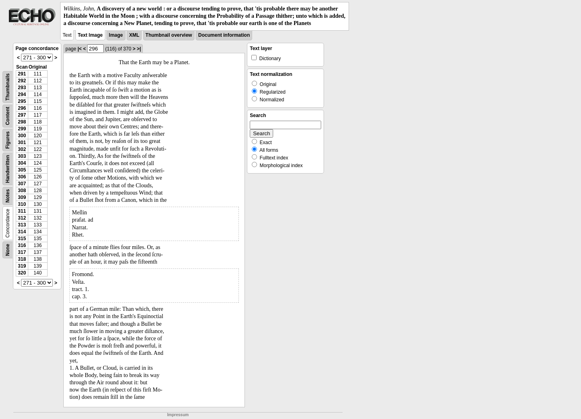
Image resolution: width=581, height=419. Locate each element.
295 (22, 101)
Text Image (90, 35)
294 (22, 94)
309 (22, 197)
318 (22, 259)
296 (22, 108)
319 (22, 266)
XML (134, 35)
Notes (7, 195)
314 (22, 232)
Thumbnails (7, 86)
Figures (7, 140)
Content (7, 116)
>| (139, 49)
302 (22, 149)
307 (22, 183)
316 (22, 245)
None (7, 250)
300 (22, 135)
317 (22, 252)
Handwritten (7, 168)
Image (116, 35)
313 (22, 225)
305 (22, 170)
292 (22, 81)
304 (22, 163)
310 (22, 204)
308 (22, 190)
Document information (224, 35)
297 (22, 115)
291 (22, 74)
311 (22, 211)
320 (22, 273)
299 (22, 129)
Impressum (177, 415)
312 (22, 218)
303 (22, 156)
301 (22, 142)
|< (79, 49)
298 (22, 122)
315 (22, 238)
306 (22, 177)
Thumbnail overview (169, 35)
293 (22, 87)
